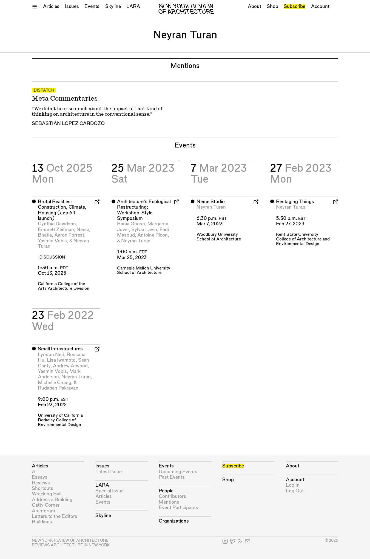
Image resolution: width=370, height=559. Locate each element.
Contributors (172, 496)
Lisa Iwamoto (61, 360)
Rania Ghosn (131, 224)
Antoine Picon (152, 235)
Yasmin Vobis (52, 241)
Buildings (42, 522)
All (35, 471)
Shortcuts (42, 488)
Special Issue (109, 491)
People (166, 491)
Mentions (169, 502)
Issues (72, 6)
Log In (293, 485)
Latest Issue (108, 471)
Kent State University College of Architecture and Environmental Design (303, 239)
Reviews (41, 483)
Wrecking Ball (46, 494)
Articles (51, 6)
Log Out (295, 491)
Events (91, 6)
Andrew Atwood (70, 366)
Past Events (172, 477)
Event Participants (178, 507)
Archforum (43, 511)
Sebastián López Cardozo (68, 123)
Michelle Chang (54, 382)
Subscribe (294, 6)
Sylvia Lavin (144, 229)
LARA (133, 6)
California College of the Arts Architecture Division (63, 286)
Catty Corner (45, 505)
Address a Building (52, 499)
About (254, 6)
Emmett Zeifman (56, 229)
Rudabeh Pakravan (58, 388)
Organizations (174, 521)
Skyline (113, 6)
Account (320, 6)
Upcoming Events (178, 471)
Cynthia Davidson (57, 224)
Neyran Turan (135, 241)
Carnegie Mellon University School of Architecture (143, 270)
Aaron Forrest (69, 235)
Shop (272, 6)
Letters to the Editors (54, 516)
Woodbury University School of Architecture (219, 236)
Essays (39, 477)
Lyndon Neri (51, 354)
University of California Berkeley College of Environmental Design (60, 420)
